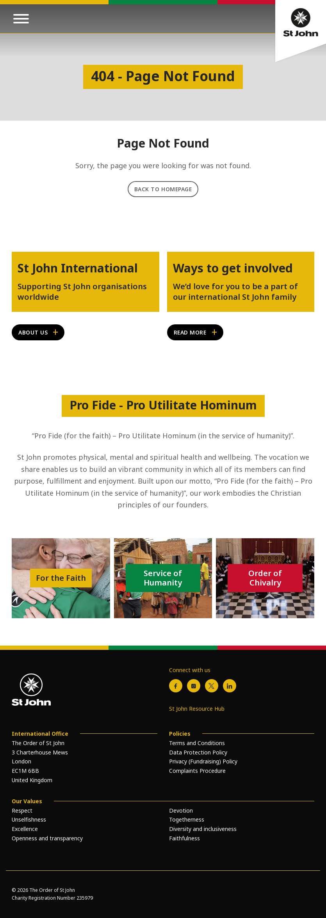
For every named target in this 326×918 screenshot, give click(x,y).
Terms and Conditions (197, 743)
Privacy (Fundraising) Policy (203, 761)
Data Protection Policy (198, 752)
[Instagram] (193, 685)
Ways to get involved (233, 268)
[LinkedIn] (229, 685)
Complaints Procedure (197, 770)
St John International (78, 268)
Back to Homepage (163, 189)
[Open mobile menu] (21, 18)
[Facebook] (175, 685)
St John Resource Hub (196, 708)
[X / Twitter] (211, 685)
